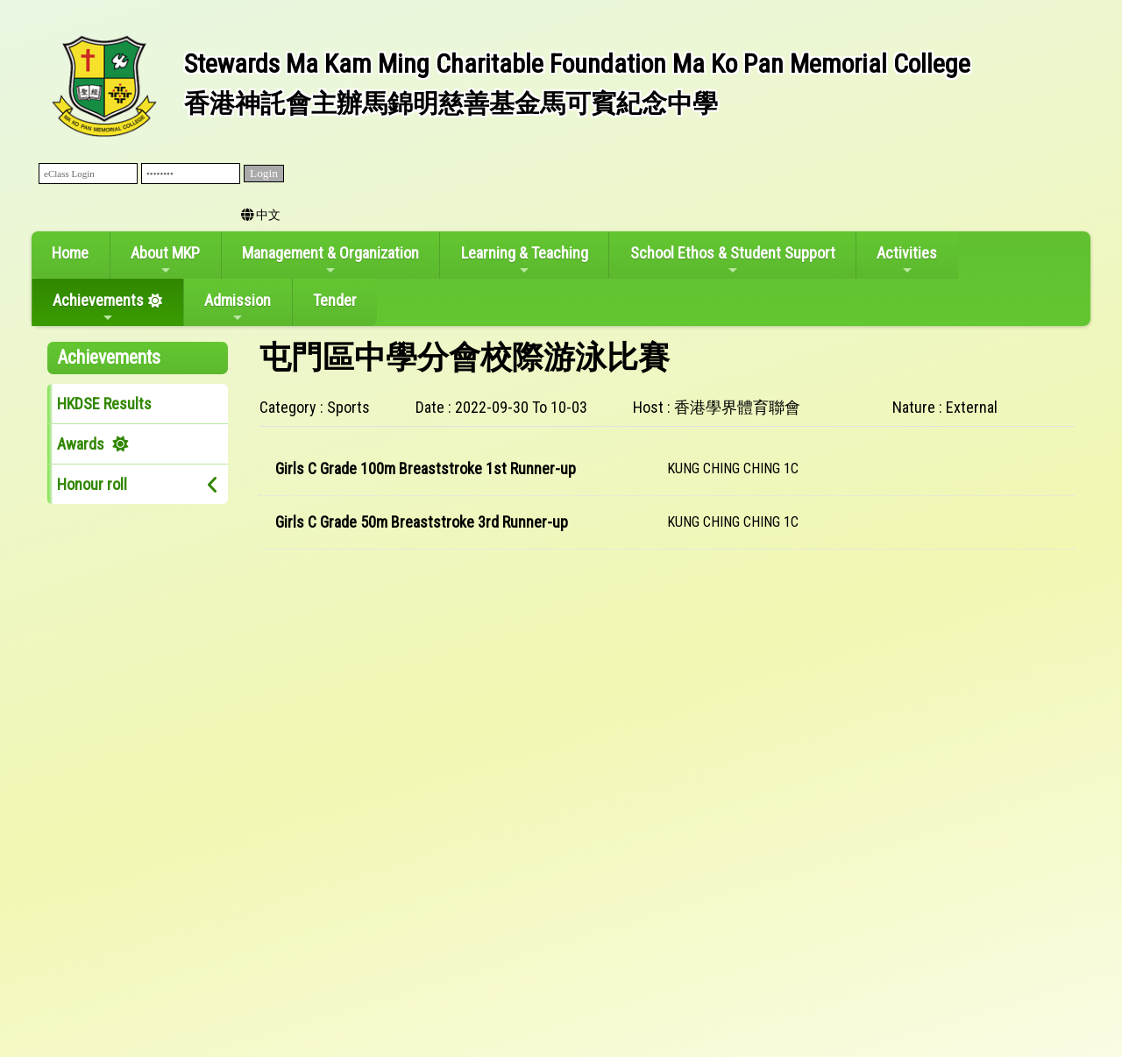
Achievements (98, 307)
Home (70, 253)
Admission (237, 307)
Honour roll (92, 484)
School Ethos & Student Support (732, 260)
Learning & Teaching (524, 260)
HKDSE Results (104, 403)
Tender (335, 300)
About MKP (165, 260)
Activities (907, 260)
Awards (80, 444)
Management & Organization (330, 260)
